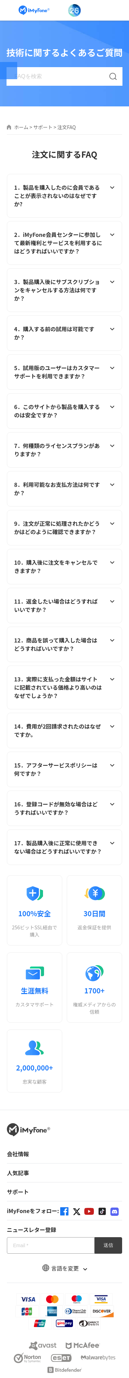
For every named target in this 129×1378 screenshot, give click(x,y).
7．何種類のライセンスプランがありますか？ (64, 449)
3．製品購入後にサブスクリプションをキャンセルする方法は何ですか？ (64, 290)
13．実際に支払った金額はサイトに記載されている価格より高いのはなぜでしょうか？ (64, 687)
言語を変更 (64, 1268)
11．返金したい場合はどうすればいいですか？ (64, 605)
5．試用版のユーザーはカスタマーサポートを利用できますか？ (64, 372)
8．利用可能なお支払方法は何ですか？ (64, 488)
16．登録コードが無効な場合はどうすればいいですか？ (64, 808)
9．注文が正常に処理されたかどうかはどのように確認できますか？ (64, 527)
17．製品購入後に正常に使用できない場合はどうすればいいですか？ (64, 847)
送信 (108, 1245)
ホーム (21, 127)
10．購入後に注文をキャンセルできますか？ (64, 566)
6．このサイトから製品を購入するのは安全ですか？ (64, 411)
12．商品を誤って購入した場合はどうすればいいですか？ (64, 644)
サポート (43, 127)
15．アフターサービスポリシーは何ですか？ (64, 769)
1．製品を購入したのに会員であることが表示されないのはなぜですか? (64, 195)
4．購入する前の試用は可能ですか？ (64, 333)
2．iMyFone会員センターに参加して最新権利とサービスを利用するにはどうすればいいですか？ (64, 242)
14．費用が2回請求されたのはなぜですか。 (64, 730)
